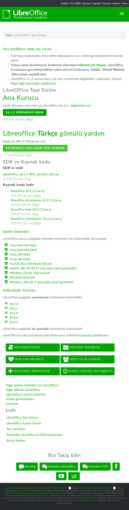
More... (125, 3)
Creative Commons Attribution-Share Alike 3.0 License (39, 493)
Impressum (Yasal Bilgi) (16, 488)
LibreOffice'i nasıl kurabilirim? (26, 394)
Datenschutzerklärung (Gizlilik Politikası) (47, 488)
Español (97, 3)
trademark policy (87, 500)
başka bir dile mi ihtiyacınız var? (24, 141)
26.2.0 (13, 313)
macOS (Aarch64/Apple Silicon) (30, 263)
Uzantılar (12, 403)
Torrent (20, 119)
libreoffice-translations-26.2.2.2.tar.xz (36, 218)
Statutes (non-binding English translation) (91, 488)
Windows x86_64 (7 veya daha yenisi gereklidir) (41, 282)
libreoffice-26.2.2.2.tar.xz (28, 191)
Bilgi (29, 119)
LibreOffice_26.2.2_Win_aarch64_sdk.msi (31, 174)
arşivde (86, 335)
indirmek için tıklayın (92, 65)
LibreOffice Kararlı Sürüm (23, 423)
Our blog (27, 466)
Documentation (24, 347)
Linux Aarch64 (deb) (22, 245)
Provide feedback (81, 347)
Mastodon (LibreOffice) (59, 466)
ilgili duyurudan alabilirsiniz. (38, 83)
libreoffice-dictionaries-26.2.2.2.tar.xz (36, 200)
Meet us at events (81, 359)
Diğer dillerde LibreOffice (23, 389)
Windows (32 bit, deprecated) (29, 272)
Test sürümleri (15, 429)
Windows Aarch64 (22, 277)
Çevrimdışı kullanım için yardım (35, 148)
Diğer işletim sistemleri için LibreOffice (32, 385)
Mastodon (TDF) (95, 466)
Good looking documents (87, 371)
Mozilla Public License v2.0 (35, 495)
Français (107, 3)
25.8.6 (13, 317)
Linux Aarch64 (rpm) (23, 249)
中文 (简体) (75, 3)
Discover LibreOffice (29, 371)
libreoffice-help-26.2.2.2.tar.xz (31, 209)
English (64, 3)
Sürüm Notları (15, 440)
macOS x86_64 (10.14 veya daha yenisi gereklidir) (42, 268)
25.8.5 (13, 322)
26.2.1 (13, 308)
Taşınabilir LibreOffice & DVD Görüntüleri (34, 434)
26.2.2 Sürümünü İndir (25, 112)
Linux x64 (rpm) (19, 259)
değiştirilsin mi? (80, 105)
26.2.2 (13, 303)
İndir (9, 35)
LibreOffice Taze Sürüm (22, 417)
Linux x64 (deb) (19, 254)
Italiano (116, 3)
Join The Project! (26, 359)
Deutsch (87, 3)
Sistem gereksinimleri (20, 399)
